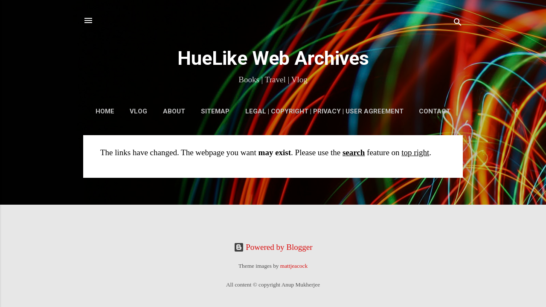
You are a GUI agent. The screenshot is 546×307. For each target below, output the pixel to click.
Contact (434, 111)
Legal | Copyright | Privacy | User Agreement (324, 111)
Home (105, 111)
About (174, 111)
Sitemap (215, 111)
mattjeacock (294, 266)
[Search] (458, 23)
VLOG (138, 111)
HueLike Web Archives (273, 58)
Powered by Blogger (273, 247)
